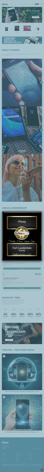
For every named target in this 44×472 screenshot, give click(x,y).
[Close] (41, 211)
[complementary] (38, 467)
